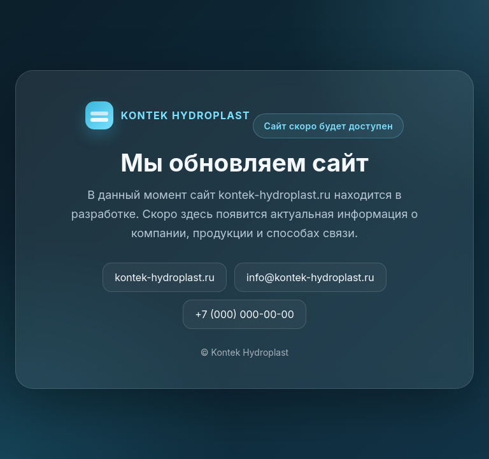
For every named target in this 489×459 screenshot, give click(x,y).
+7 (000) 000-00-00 (244, 314)
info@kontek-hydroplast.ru (310, 277)
